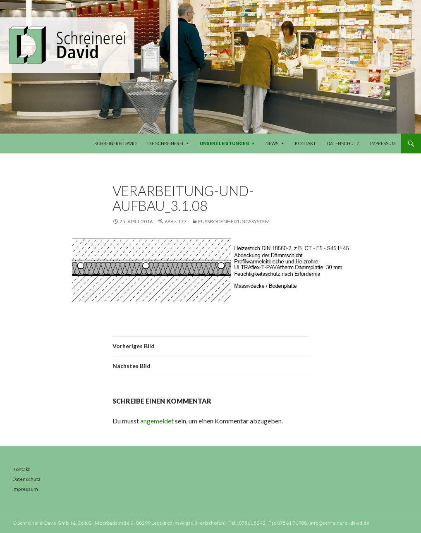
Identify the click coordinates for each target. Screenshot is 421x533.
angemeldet (157, 421)
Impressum (383, 143)
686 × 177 (176, 221)
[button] (18, 515)
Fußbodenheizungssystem (234, 221)
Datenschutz (343, 143)
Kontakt (305, 143)
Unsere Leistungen (224, 143)
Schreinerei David (115, 143)
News (272, 143)
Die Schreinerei (165, 143)
